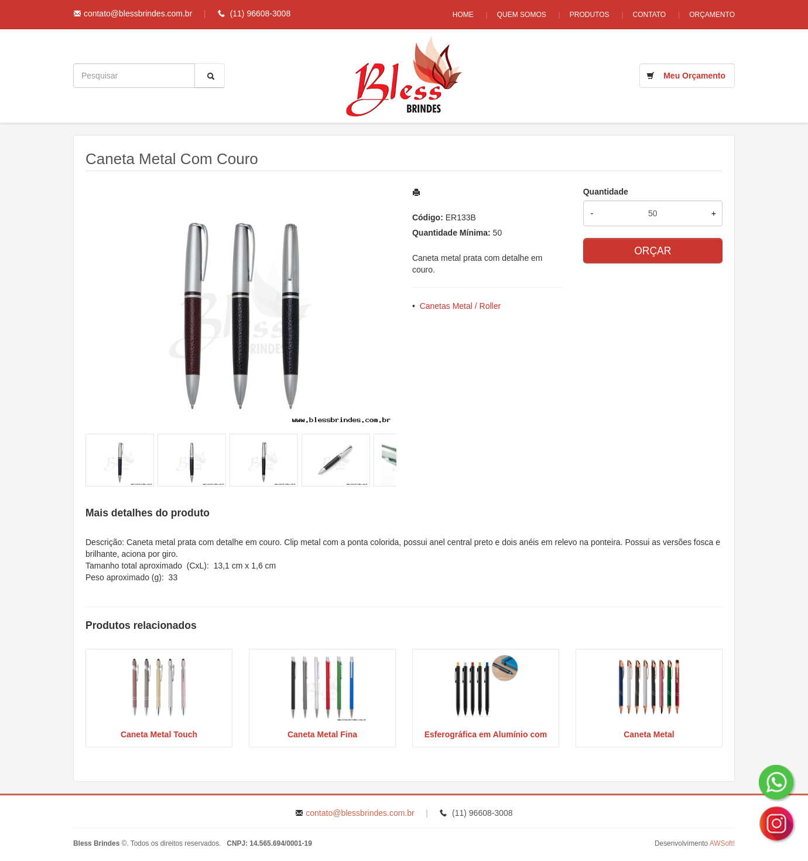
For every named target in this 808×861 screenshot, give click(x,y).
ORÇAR (652, 251)
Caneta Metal (649, 734)
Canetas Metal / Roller (460, 306)
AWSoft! (722, 843)
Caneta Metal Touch (159, 734)
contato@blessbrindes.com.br (138, 13)
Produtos (590, 15)
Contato (649, 15)
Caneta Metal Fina (322, 734)
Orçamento (712, 15)
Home (463, 15)
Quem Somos (521, 15)
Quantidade (605, 191)
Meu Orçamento (694, 75)
